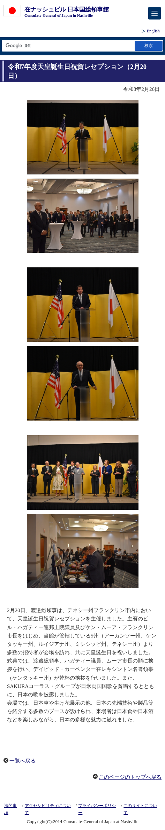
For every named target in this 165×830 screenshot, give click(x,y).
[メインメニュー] (154, 13)
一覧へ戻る (22, 761)
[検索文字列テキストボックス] (67, 46)
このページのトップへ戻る (130, 777)
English (153, 31)
